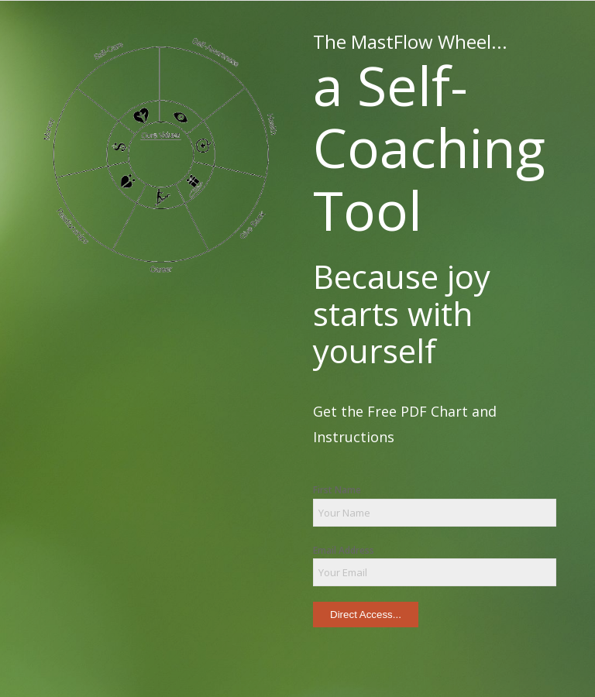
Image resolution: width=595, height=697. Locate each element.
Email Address (343, 550)
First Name (337, 489)
